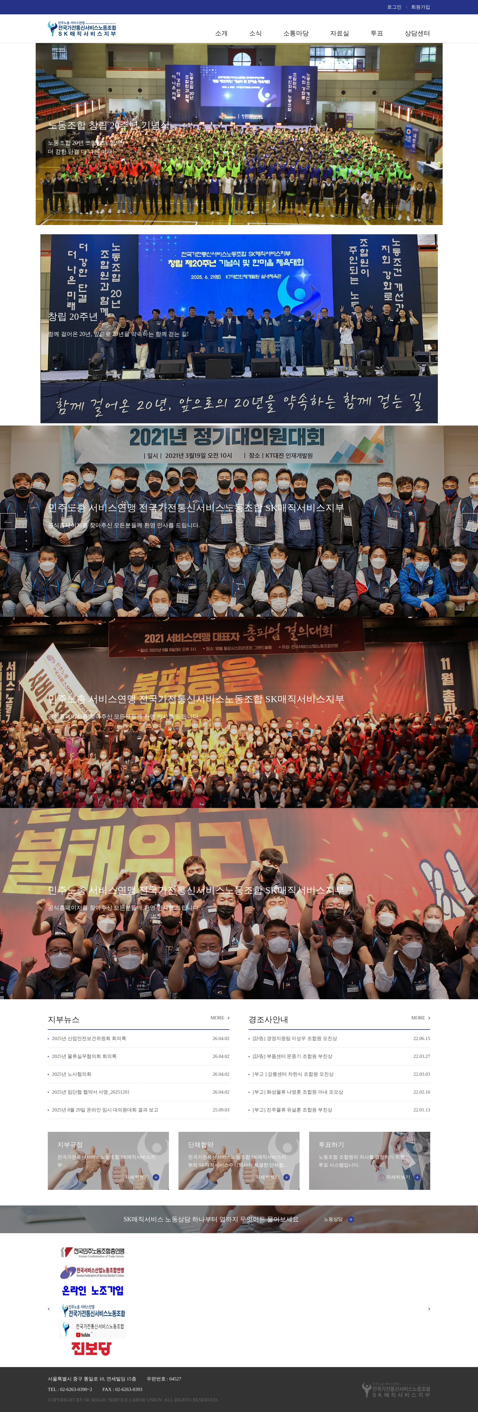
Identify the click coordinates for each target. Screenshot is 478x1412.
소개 (221, 33)
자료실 (339, 33)
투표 (377, 33)
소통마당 (296, 33)
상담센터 (417, 33)
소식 (255, 33)
